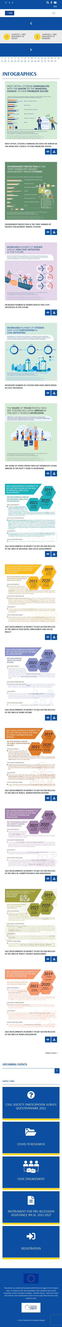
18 (58, 58)
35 (55, 61)
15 (48, 58)
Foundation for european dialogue (34, 1320)
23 (15, 61)
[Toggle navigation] (53, 13)
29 (35, 61)
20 (5, 61)
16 (52, 58)
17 (55, 58)
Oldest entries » (51, 1053)
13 (42, 58)
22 (12, 61)
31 (42, 61)
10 (32, 58)
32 (45, 61)
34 (52, 61)
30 (38, 61)
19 (2, 61)
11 (35, 58)
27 (28, 61)
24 (19, 61)
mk (55, 6)
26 (25, 61)
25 (22, 61)
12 (38, 58)
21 (8, 61)
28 (32, 61)
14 (45, 58)
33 (48, 61)
